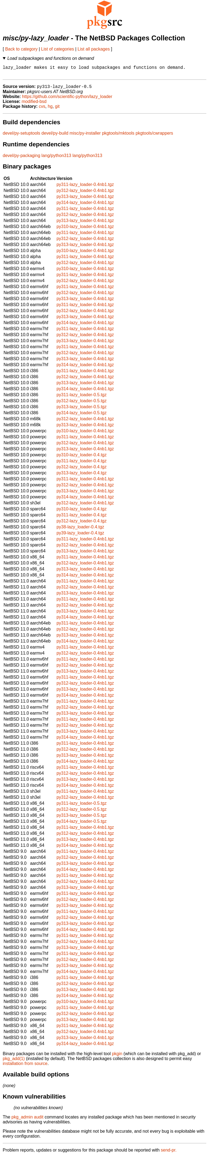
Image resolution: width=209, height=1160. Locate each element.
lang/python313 (56, 158)
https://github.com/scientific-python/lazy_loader (67, 99)
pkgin (117, 1056)
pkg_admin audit (27, 1120)
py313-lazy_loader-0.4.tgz (82, 476)
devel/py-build (54, 136)
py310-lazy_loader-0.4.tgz (82, 457)
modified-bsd (34, 104)
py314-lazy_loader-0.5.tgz (82, 415)
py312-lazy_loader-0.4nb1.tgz (85, 193)
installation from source (25, 1066)
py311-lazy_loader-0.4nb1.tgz (85, 187)
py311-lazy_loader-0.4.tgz (82, 463)
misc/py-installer (85, 136)
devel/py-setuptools (21, 136)
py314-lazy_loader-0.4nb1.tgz (85, 205)
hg (50, 109)
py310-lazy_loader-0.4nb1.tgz (85, 229)
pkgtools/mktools (118, 136)
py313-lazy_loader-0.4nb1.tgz (85, 199)
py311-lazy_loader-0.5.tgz (82, 397)
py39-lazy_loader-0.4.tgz (80, 536)
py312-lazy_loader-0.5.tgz (82, 403)
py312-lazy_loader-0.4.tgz (82, 469)
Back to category (21, 49)
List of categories (57, 49)
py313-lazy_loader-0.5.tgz (82, 409)
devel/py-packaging (21, 158)
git (57, 109)
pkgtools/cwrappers (154, 136)
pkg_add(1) (14, 1061)
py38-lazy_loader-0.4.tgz (80, 530)
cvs (42, 109)
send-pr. (169, 1153)
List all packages (94, 49)
